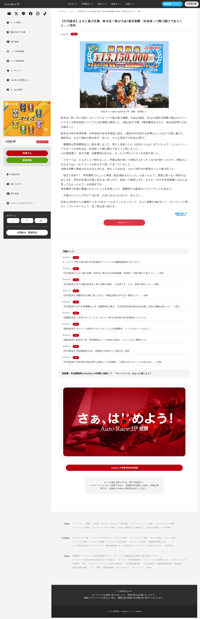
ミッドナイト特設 (79, 543)
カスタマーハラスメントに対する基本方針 (106, 565)
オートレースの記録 (137, 543)
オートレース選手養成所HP (129, 561)
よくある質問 (148, 565)
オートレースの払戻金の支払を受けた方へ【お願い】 (94, 561)
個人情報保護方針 (133, 565)
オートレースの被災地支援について (96, 557)
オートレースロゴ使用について (156, 561)
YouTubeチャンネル (154, 547)
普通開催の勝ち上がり (157, 543)
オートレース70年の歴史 (117, 543)
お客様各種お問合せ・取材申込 (169, 565)
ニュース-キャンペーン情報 (141, 525)
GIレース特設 (155, 539)
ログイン (158, 4)
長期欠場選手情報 (79, 569)
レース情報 (165, 529)
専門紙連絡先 (108, 569)
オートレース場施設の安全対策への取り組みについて (135, 557)
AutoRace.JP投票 (151, 529)
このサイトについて (180, 561)
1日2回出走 (169, 547)
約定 (84, 565)
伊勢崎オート (74, 4)
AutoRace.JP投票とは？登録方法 (130, 529)
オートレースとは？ (109, 525)
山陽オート (116, 4)
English (148, 569)
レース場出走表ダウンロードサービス (87, 547)
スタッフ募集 (95, 569)
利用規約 (76, 565)
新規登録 (27, 160)
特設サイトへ (124, 222)
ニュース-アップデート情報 (103, 529)
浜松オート (89, 4)
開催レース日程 (92, 525)
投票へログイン (42, 142)
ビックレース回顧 (97, 543)
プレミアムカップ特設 (138, 539)
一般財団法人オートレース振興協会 (131, 613)
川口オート (59, 4)
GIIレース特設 (170, 539)
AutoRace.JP (62, 11)
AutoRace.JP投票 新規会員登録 (124, 470)
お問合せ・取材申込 (27, 232)
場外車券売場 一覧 (113, 547)
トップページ (77, 525)
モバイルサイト (123, 569)
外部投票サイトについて (133, 547)
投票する (27, 153)
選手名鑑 (124, 525)
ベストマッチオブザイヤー (101, 539)
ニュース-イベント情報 (164, 525)
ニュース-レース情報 (80, 529)
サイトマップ (137, 569)
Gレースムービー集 (80, 539)
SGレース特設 (121, 539)
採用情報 (76, 557)
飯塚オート (103, 4)
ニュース (72, 11)
